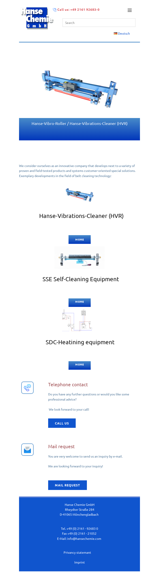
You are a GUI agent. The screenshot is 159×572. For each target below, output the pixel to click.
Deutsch (122, 33)
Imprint (79, 562)
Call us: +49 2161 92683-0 (77, 9)
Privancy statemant (77, 552)
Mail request (67, 485)
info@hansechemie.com (84, 538)
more (79, 239)
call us (62, 423)
